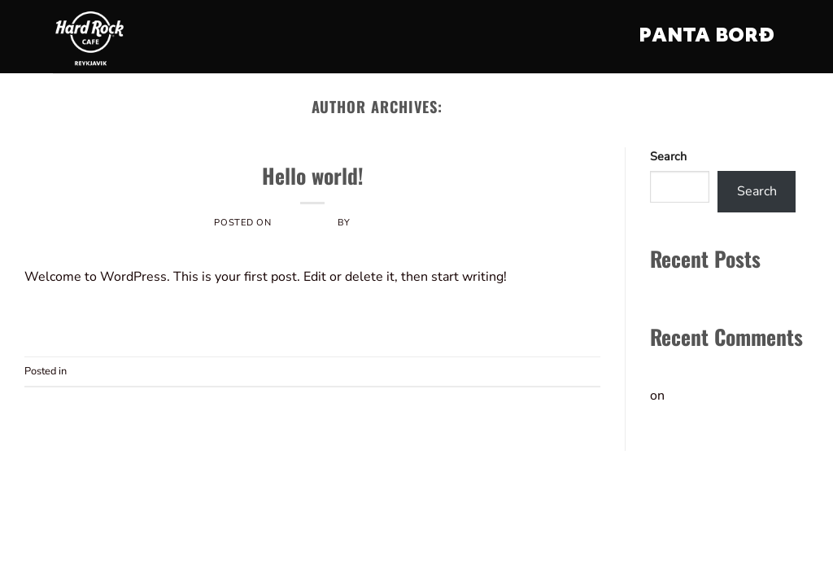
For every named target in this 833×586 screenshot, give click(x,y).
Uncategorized (312, 151)
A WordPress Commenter (726, 372)
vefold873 (484, 106)
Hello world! (313, 175)
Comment (573, 371)
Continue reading (312, 314)
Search (668, 156)
